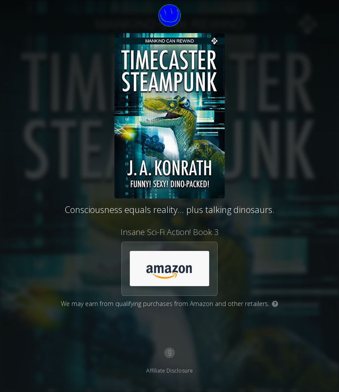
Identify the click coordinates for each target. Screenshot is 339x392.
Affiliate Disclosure (169, 370)
